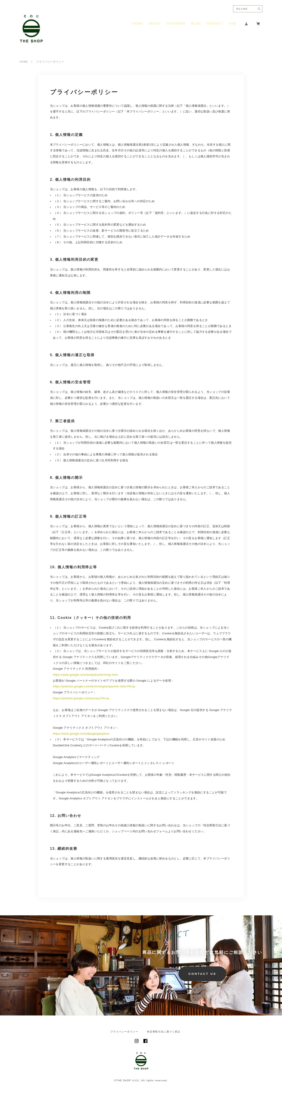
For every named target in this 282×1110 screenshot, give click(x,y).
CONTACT (215, 23)
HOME (138, 23)
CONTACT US (202, 973)
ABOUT (155, 23)
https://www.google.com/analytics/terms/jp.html (85, 674)
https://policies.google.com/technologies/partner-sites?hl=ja (94, 686)
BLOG (196, 23)
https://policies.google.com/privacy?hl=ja (81, 698)
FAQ (232, 23)
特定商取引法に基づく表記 (163, 1031)
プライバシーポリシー (124, 1031)
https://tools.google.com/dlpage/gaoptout (81, 733)
